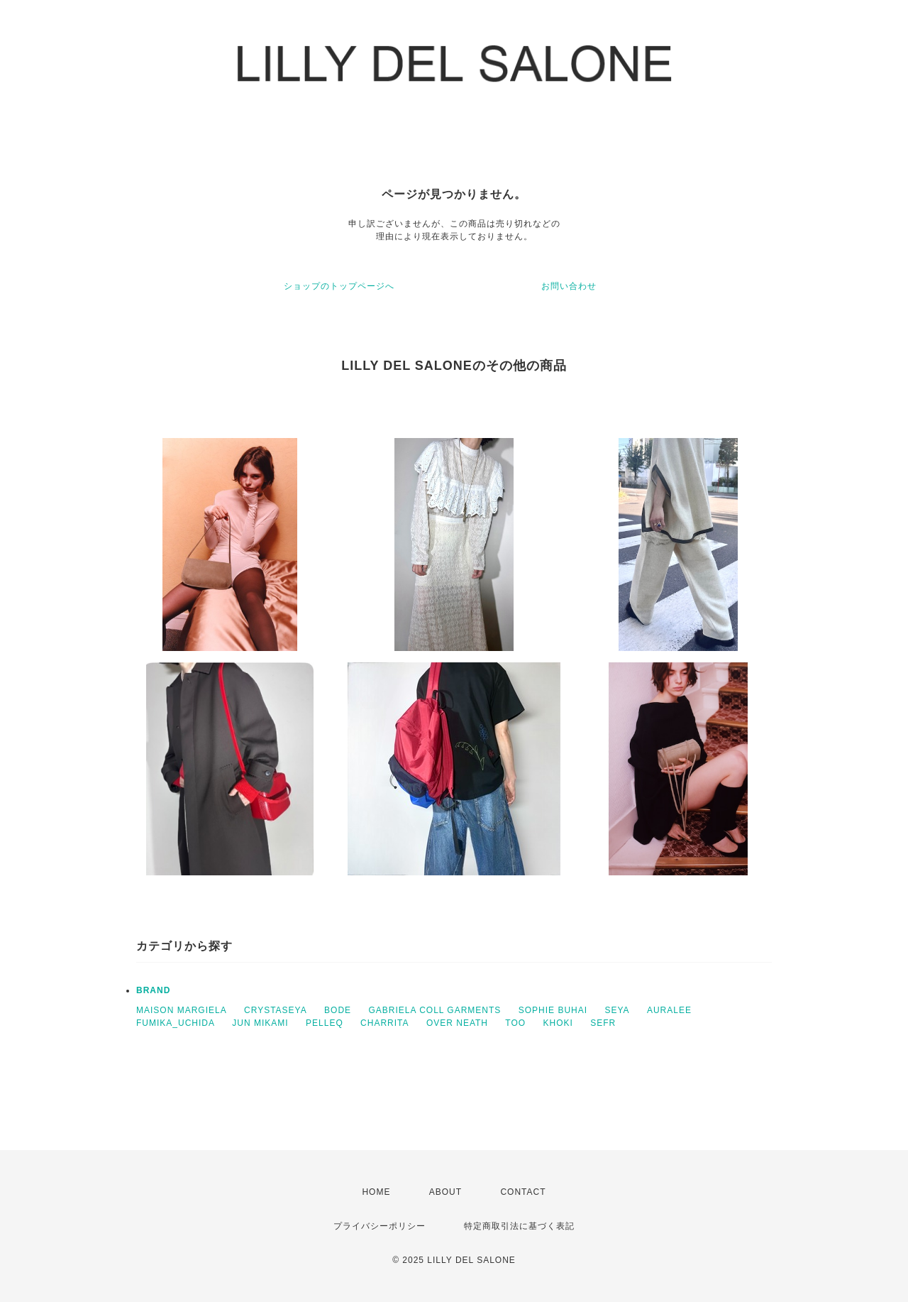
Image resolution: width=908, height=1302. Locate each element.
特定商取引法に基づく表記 (519, 1226)
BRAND (153, 990)
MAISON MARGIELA (181, 1010)
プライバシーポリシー (379, 1226)
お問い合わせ (569, 286)
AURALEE (669, 1010)
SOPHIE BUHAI (553, 1010)
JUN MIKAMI (260, 1023)
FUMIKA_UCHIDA (175, 1023)
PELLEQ (324, 1023)
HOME (376, 1192)
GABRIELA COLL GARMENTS (434, 1010)
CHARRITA (384, 1023)
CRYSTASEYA (275, 1010)
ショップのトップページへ (339, 286)
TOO (515, 1023)
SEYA (616, 1010)
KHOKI (557, 1023)
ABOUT (445, 1192)
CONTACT (523, 1192)
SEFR (603, 1023)
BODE (337, 1010)
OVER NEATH (457, 1023)
